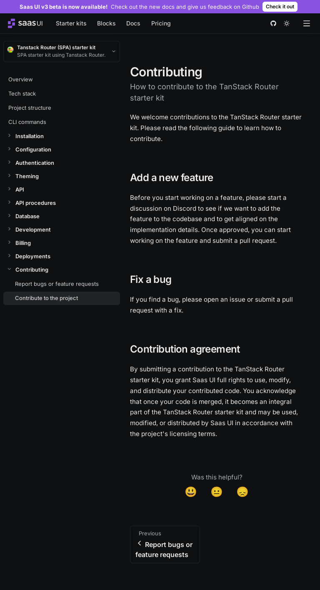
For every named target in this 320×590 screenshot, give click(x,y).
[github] (273, 23)
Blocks (106, 23)
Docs (133, 23)
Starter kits (71, 23)
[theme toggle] (286, 23)
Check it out (280, 6)
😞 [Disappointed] (242, 492)
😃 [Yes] (191, 492)
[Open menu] (306, 23)
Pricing (161, 23)
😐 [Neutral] (216, 492)
